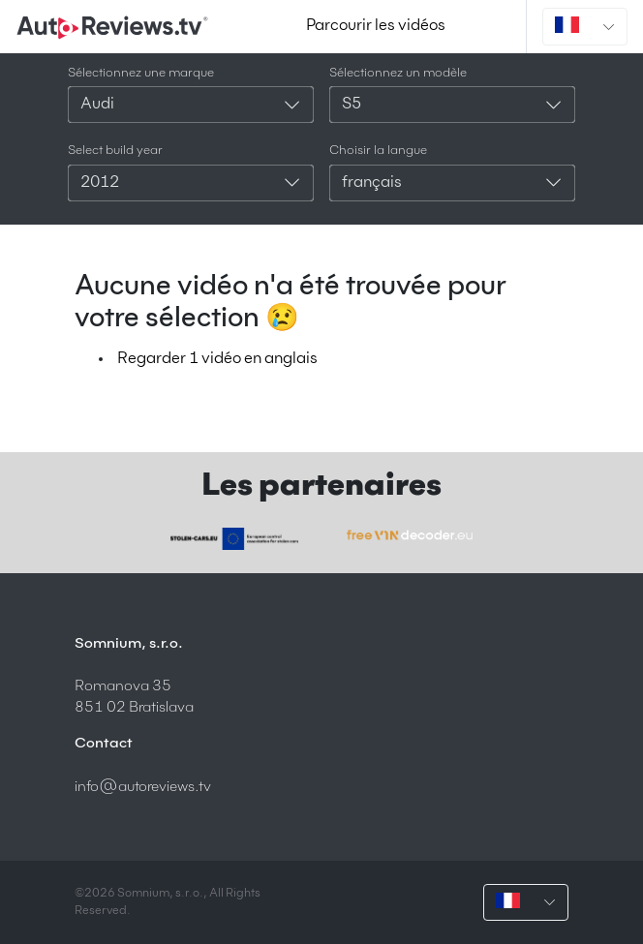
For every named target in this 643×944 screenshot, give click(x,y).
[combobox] (191, 104)
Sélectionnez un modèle (398, 73)
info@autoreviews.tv (143, 786)
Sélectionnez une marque (141, 73)
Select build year (115, 150)
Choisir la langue (378, 150)
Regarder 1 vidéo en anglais (217, 359)
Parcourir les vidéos (375, 26)
